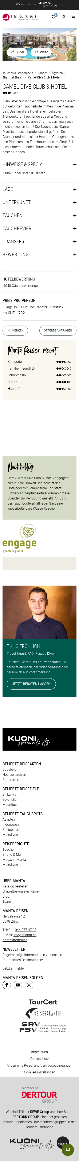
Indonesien (11, 825)
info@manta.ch (24, 935)
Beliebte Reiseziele (21, 788)
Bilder (17, 52)
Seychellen (10, 800)
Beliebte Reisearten (22, 763)
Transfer (13, 242)
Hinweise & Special (24, 164)
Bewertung (16, 254)
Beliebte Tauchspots (23, 813)
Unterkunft (17, 202)
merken (15, 330)
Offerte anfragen (58, 330)
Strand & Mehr (13, 855)
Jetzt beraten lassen (31, 684)
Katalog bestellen (15, 886)
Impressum (39, 1052)
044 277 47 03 (25, 930)
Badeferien (10, 770)
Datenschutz (39, 1059)
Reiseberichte (16, 843)
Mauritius (10, 805)
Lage (8, 189)
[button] (64, 17)
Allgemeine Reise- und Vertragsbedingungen (39, 1065)
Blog (6, 896)
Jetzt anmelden (14, 968)
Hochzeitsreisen (14, 775)
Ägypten (9, 819)
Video (41, 52)
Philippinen (11, 830)
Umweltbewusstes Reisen (21, 891)
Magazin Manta (14, 860)
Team (7, 902)
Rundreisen (11, 780)
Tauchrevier (17, 228)
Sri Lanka (9, 794)
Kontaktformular (15, 940)
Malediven (10, 835)
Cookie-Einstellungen (39, 1072)
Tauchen (13, 215)
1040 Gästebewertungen (21, 286)
